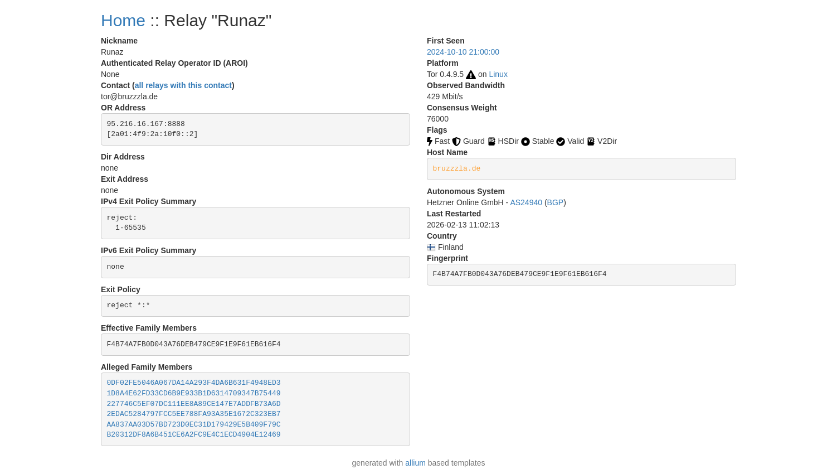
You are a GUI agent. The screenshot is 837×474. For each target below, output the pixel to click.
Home (123, 20)
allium (415, 462)
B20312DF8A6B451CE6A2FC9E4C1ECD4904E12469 (194, 435)
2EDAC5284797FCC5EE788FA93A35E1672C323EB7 (194, 414)
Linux (498, 74)
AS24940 (526, 202)
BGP (555, 202)
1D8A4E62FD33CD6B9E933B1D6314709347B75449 (194, 393)
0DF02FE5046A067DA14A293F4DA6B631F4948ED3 (194, 383)
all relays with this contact (183, 85)
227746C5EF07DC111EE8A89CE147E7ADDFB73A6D (194, 404)
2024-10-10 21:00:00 (463, 51)
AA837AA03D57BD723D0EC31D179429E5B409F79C (194, 424)
